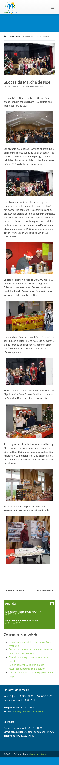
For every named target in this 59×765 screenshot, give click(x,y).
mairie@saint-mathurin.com (28, 711)
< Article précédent (15, 590)
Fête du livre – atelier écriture (21, 620)
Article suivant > (45, 590)
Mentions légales (38, 754)
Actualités (15, 36)
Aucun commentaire (34, 86)
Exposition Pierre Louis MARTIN (23, 611)
